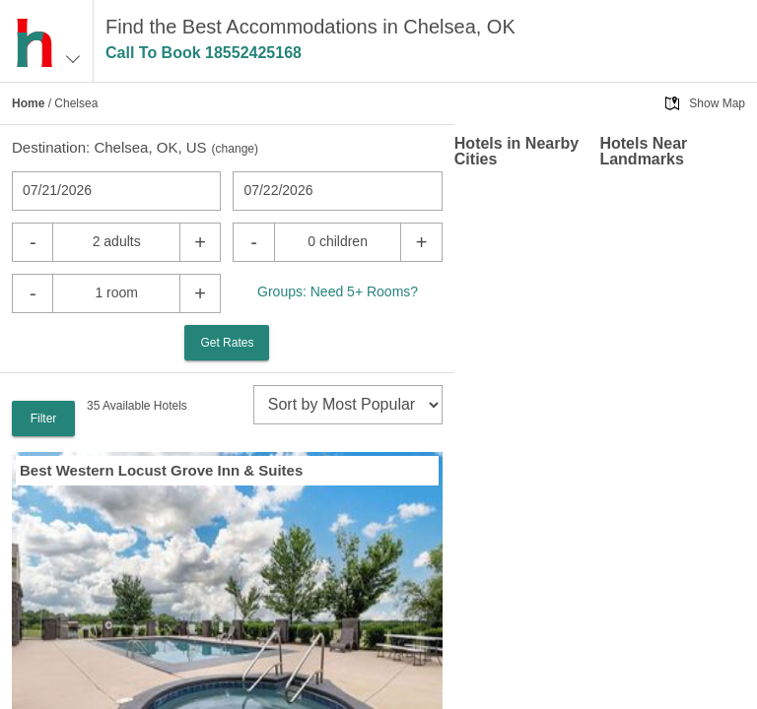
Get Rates (226, 343)
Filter (44, 418)
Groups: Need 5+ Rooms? (337, 291)
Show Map (717, 103)
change (235, 149)
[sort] (348, 404)
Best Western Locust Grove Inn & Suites (161, 470)
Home (28, 103)
